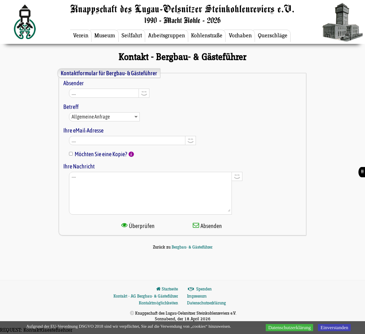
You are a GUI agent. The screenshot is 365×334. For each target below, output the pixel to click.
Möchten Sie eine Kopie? (101, 154)
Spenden (199, 289)
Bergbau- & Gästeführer (192, 247)
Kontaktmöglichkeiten (158, 303)
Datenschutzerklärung (206, 303)
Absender (73, 83)
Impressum (197, 296)
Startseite (166, 289)
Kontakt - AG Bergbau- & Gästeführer (145, 296)
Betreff (70, 106)
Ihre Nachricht (79, 166)
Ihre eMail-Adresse (83, 130)
